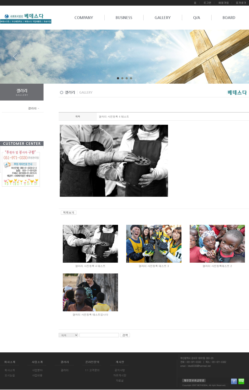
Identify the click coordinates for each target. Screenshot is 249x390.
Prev (16, 58)
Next (232, 58)
